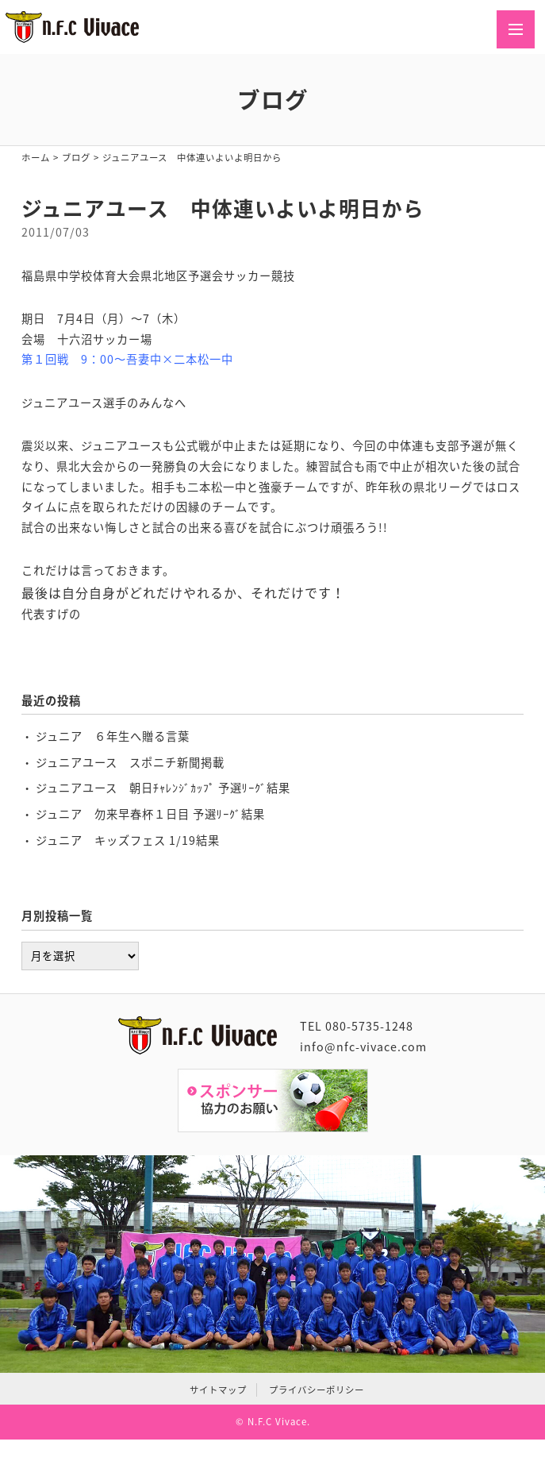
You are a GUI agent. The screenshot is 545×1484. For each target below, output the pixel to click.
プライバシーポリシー (316, 1390)
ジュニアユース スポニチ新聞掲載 (130, 762)
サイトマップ (218, 1390)
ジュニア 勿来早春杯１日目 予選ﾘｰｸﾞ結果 (150, 814)
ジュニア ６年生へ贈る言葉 (113, 736)
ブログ (76, 157)
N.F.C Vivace (277, 1421)
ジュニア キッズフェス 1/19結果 (128, 840)
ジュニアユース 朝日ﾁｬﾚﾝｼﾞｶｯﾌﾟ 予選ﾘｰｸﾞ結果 (163, 787)
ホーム (35, 157)
